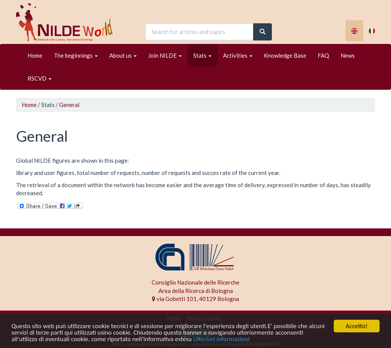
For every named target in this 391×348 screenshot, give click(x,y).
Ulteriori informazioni (221, 339)
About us (123, 55)
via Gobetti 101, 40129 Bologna (195, 298)
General (69, 104)
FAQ (323, 55)
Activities (237, 55)
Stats (202, 55)
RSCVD (39, 78)
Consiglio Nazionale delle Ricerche (195, 282)
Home (34, 55)
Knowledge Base (285, 55)
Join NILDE (165, 55)
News (348, 55)
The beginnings (76, 55)
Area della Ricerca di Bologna (195, 290)
